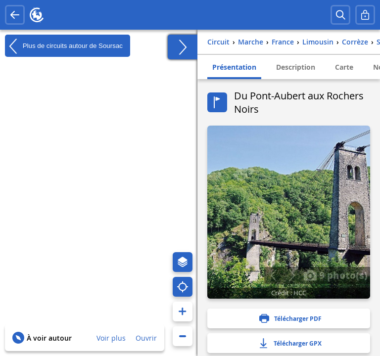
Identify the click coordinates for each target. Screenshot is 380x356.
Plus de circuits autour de (64, 46)
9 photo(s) (335, 275)
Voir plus (111, 338)
